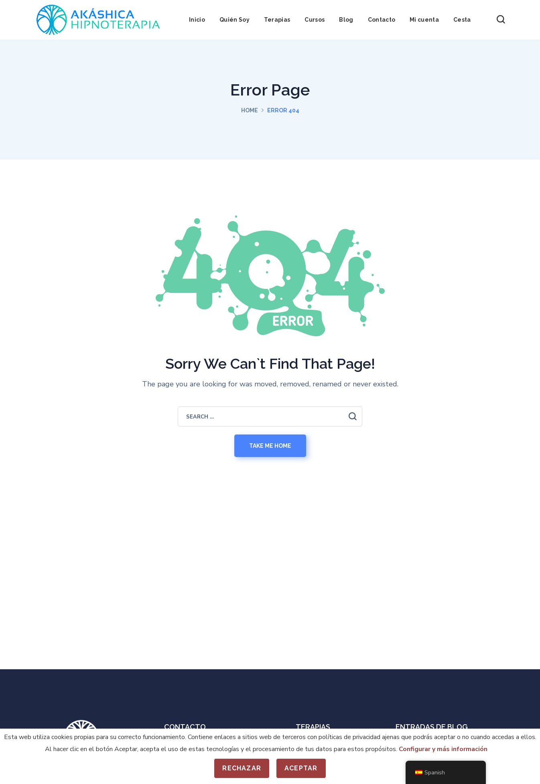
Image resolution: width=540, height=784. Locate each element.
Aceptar (300, 768)
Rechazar (241, 768)
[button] (501, 19)
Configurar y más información (443, 749)
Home (249, 110)
